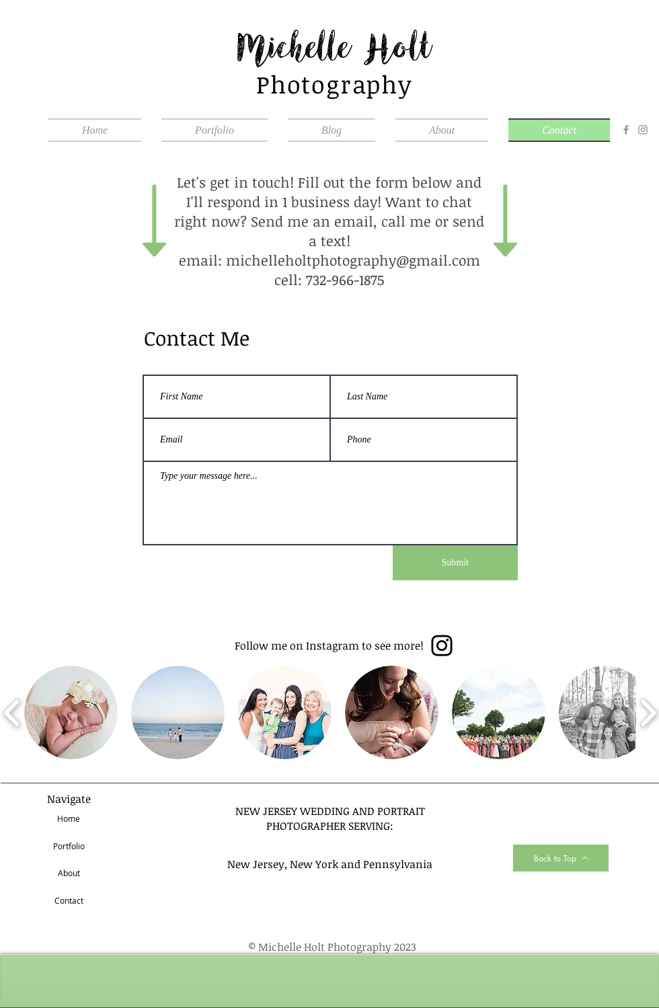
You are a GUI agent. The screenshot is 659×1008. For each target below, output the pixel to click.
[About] (68, 873)
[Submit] (455, 562)
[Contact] (68, 901)
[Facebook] (626, 130)
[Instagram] (643, 130)
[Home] (68, 819)
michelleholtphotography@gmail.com (353, 260)
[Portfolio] (68, 846)
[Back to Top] (561, 858)
